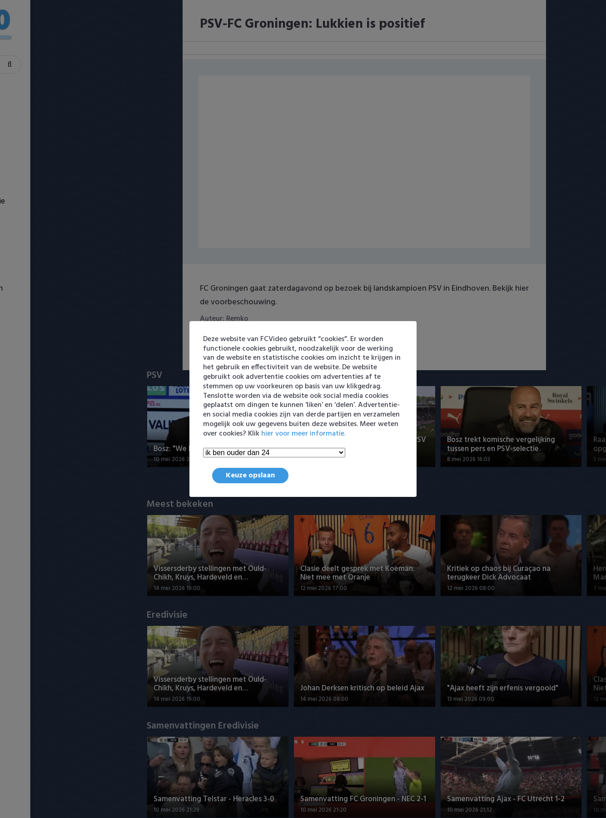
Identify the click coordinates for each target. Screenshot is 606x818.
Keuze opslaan (250, 475)
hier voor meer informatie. (303, 434)
